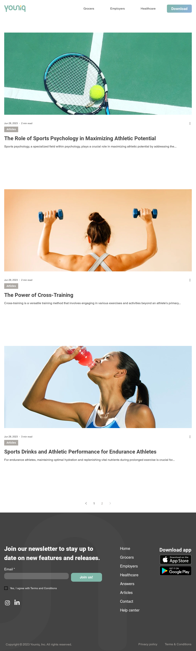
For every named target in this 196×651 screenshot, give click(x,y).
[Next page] (110, 503)
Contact (126, 601)
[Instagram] (7, 602)
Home (125, 548)
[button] (175, 571)
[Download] (179, 9)
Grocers (127, 557)
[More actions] (191, 123)
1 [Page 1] (94, 503)
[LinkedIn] (17, 602)
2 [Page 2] (102, 503)
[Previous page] (85, 503)
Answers (127, 583)
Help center (129, 610)
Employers (129, 566)
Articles (11, 129)
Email (9, 569)
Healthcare (129, 575)
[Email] (35, 576)
